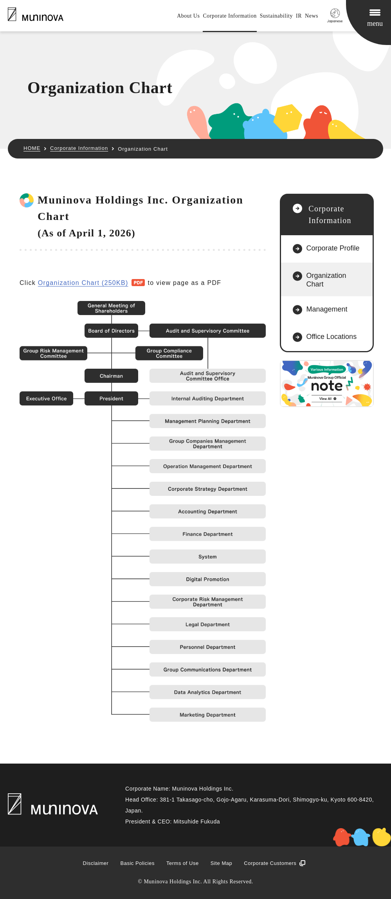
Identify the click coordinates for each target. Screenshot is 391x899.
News (311, 16)
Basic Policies (137, 863)
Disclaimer (96, 863)
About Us (188, 16)
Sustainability (276, 16)
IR (299, 16)
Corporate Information (229, 16)
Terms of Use (182, 863)
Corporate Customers (270, 863)
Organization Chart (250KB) (83, 282)
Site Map (221, 863)
